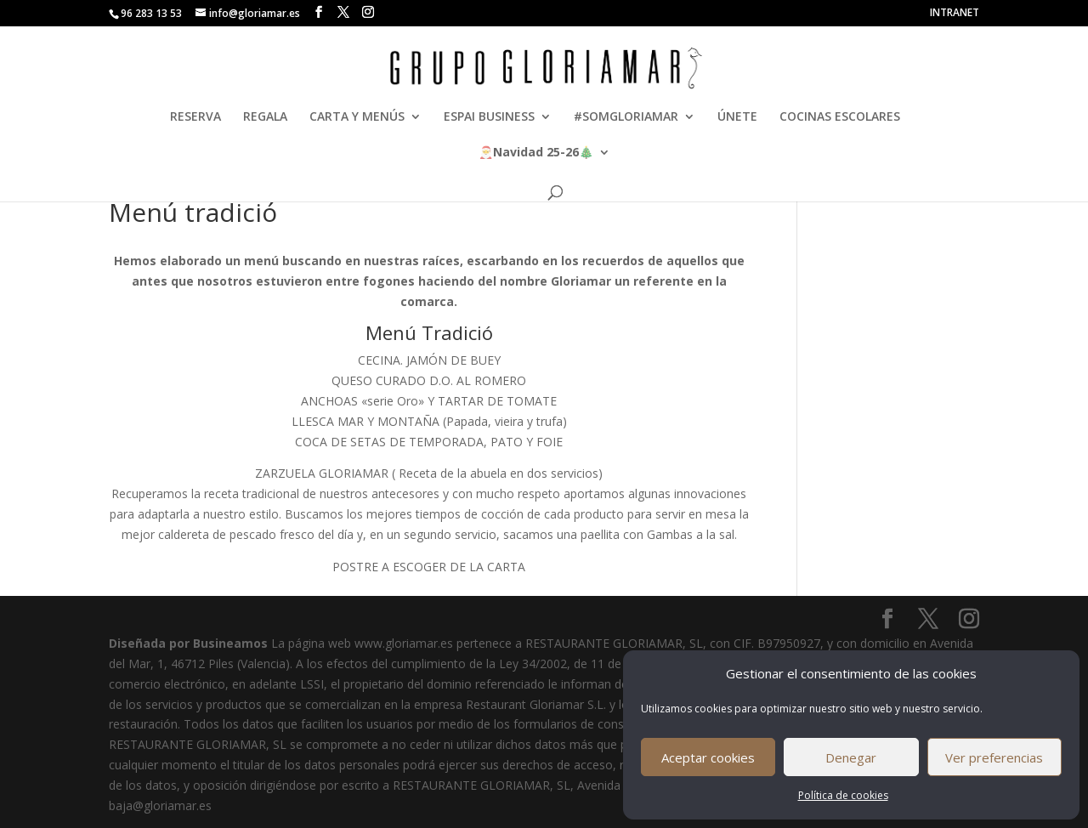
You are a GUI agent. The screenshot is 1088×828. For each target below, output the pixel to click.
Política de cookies (843, 795)
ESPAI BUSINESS (489, 117)
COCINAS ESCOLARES (839, 117)
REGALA (265, 117)
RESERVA (195, 117)
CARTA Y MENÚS (357, 117)
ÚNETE (737, 117)
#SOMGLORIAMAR (626, 117)
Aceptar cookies (708, 757)
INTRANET (954, 14)
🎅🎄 (536, 153)
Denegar (850, 757)
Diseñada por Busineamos (188, 643)
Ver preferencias (994, 757)
